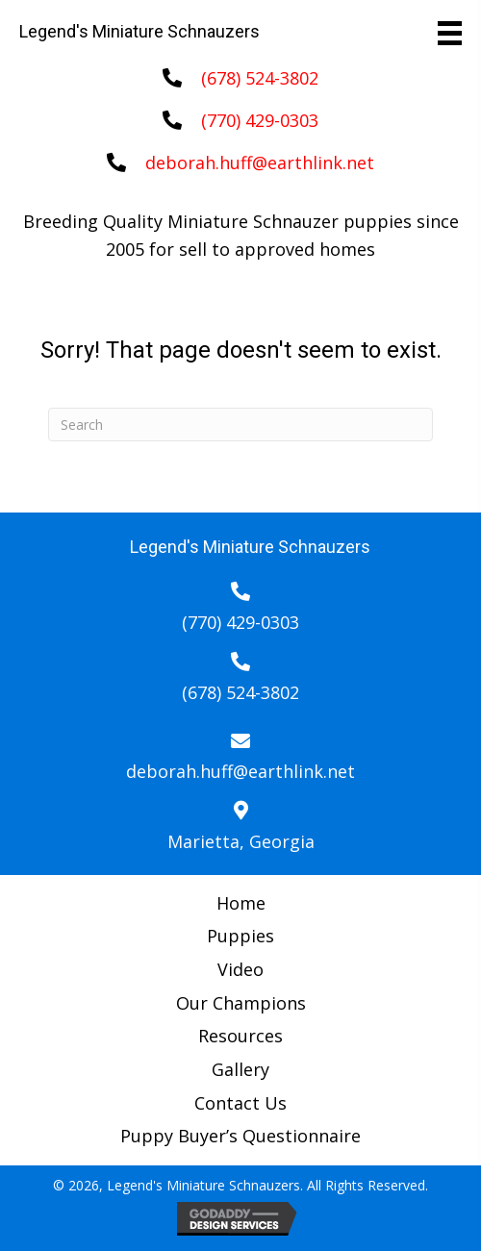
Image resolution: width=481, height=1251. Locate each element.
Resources (240, 1035)
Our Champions (241, 1002)
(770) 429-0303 (259, 120)
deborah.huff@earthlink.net (259, 162)
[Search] (240, 424)
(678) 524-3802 (259, 77)
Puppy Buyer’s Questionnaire (240, 1135)
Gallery (240, 1069)
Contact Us (240, 1102)
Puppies (240, 935)
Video (240, 969)
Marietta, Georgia (241, 841)
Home (241, 902)
